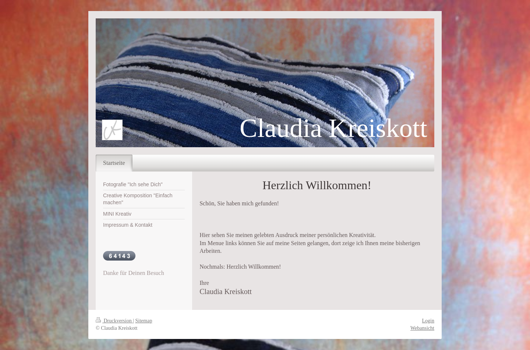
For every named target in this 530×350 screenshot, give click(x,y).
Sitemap (143, 321)
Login (428, 321)
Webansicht (422, 328)
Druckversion (114, 321)
